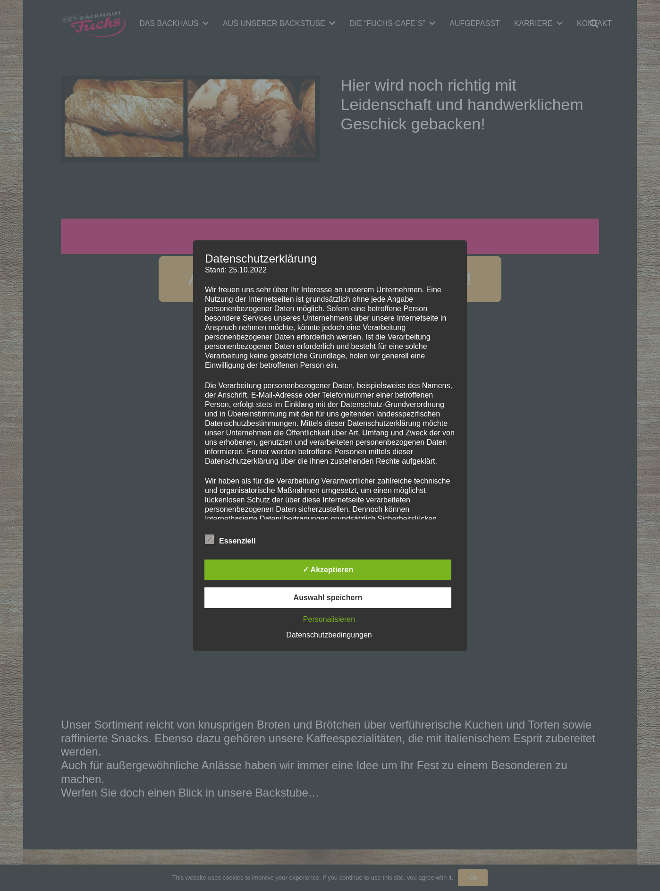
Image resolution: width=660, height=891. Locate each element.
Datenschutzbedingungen (329, 635)
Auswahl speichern (328, 598)
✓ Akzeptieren (328, 570)
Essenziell (230, 540)
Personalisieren (329, 619)
